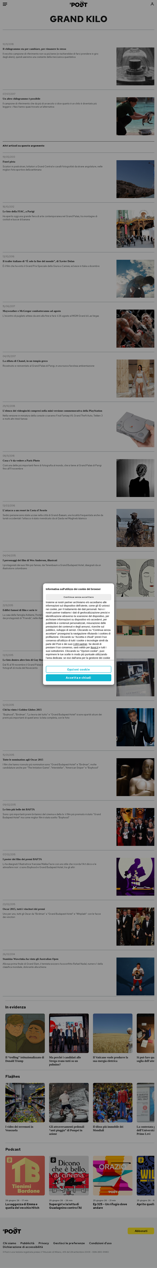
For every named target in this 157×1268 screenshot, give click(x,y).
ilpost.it (95, 647)
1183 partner (80, 644)
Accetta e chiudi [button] (78, 678)
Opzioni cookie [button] (78, 669)
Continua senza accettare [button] (78, 597)
